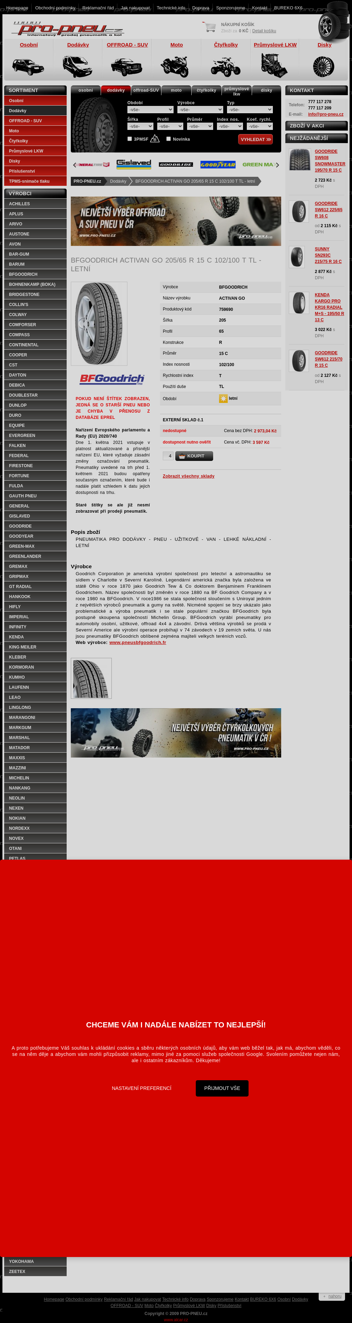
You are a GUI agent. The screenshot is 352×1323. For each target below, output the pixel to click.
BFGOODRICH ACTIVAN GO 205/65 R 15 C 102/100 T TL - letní (195, 181)
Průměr (194, 119)
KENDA (16, 637)
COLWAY (18, 314)
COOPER (18, 355)
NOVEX (16, 838)
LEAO (14, 697)
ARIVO (15, 224)
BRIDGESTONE (24, 294)
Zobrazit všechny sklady (189, 476)
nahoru (334, 1296)
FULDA (16, 485)
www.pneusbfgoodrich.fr (137, 642)
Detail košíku (264, 30)
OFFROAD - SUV (25, 120)
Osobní (16, 100)
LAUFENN (19, 687)
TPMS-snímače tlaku (29, 181)
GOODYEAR (21, 536)
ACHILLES (19, 203)
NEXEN (16, 808)
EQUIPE (17, 425)
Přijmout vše (222, 1088)
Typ (231, 102)
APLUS (16, 214)
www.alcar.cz (176, 1319)
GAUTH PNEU (22, 496)
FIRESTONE (21, 465)
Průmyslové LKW (26, 151)
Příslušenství (22, 171)
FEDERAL (19, 455)
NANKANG (19, 788)
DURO (15, 415)
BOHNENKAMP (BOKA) (32, 284)
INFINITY (17, 627)
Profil (163, 119)
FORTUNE (19, 475)
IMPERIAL (19, 616)
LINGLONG (20, 707)
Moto (14, 131)
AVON (15, 244)
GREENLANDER (25, 556)
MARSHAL (19, 737)
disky (267, 90)
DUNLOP (18, 405)
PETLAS (17, 858)
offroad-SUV (146, 90)
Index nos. (228, 119)
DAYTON (17, 375)
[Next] (277, 165)
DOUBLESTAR (23, 395)
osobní (85, 90)
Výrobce (186, 102)
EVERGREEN (22, 435)
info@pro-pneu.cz (326, 114)
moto (176, 90)
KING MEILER (22, 647)
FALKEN (17, 445)
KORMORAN (21, 667)
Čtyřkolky (18, 141)
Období (135, 102)
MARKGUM (20, 727)
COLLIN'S (18, 304)
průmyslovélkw (237, 91)
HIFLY (15, 606)
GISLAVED (19, 516)
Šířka (132, 119)
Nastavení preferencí (141, 1088)
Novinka (181, 139)
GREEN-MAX (21, 546)
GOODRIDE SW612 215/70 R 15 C (328, 359)
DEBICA (17, 385)
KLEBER (17, 657)
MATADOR (19, 747)
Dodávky (118, 181)
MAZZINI (17, 768)
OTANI (15, 848)
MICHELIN (19, 778)
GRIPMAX (18, 576)
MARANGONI (22, 717)
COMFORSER (22, 324)
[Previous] (75, 165)
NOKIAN (17, 818)
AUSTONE (19, 234)
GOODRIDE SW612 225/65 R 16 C (328, 209)
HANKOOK (20, 596)
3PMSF (147, 139)
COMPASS (19, 334)
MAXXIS (17, 757)
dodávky (116, 90)
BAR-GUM (19, 254)
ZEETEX (17, 1271)
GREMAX (18, 566)
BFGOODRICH (23, 274)
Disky (14, 161)
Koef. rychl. (259, 119)
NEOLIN (17, 798)
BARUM (17, 264)
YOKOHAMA (21, 1261)
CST (13, 365)
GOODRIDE (20, 526)
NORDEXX (19, 828)
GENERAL (19, 506)
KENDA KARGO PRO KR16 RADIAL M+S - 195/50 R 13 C (329, 307)
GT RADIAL (20, 586)
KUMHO (17, 677)
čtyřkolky (206, 90)
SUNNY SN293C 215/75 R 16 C (328, 255)
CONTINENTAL (24, 344)
